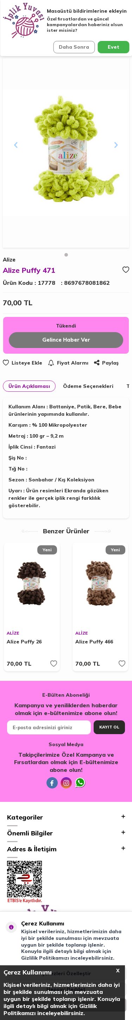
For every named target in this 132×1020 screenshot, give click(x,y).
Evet (113, 47)
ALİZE (13, 633)
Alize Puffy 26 (24, 641)
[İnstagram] (66, 782)
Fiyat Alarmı (68, 363)
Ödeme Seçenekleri (88, 386)
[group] (66, 153)
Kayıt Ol (109, 727)
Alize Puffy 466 (94, 641)
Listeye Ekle (22, 363)
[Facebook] (52, 782)
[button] (66, 255)
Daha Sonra (74, 47)
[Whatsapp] (80, 782)
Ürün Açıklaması (29, 386)
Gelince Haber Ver (66, 339)
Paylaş (106, 363)
